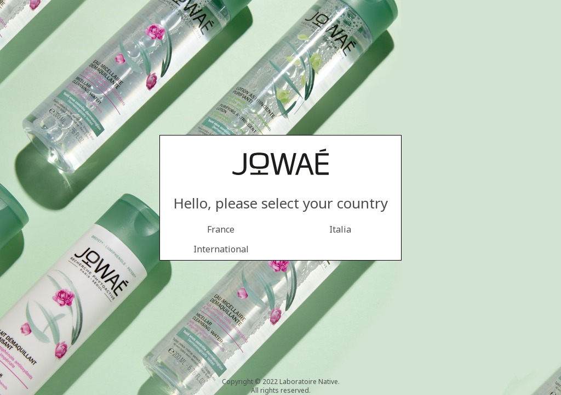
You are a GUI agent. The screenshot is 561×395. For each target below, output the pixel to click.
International (221, 249)
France (220, 229)
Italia (340, 229)
